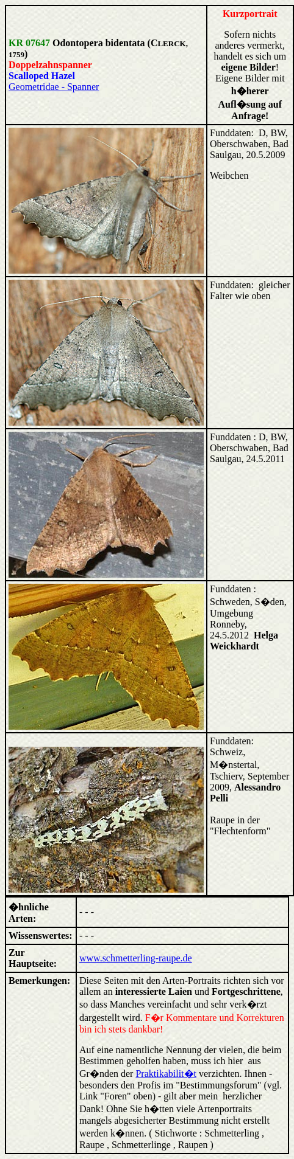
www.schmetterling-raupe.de (135, 958)
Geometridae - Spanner (54, 86)
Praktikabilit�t (165, 1073)
